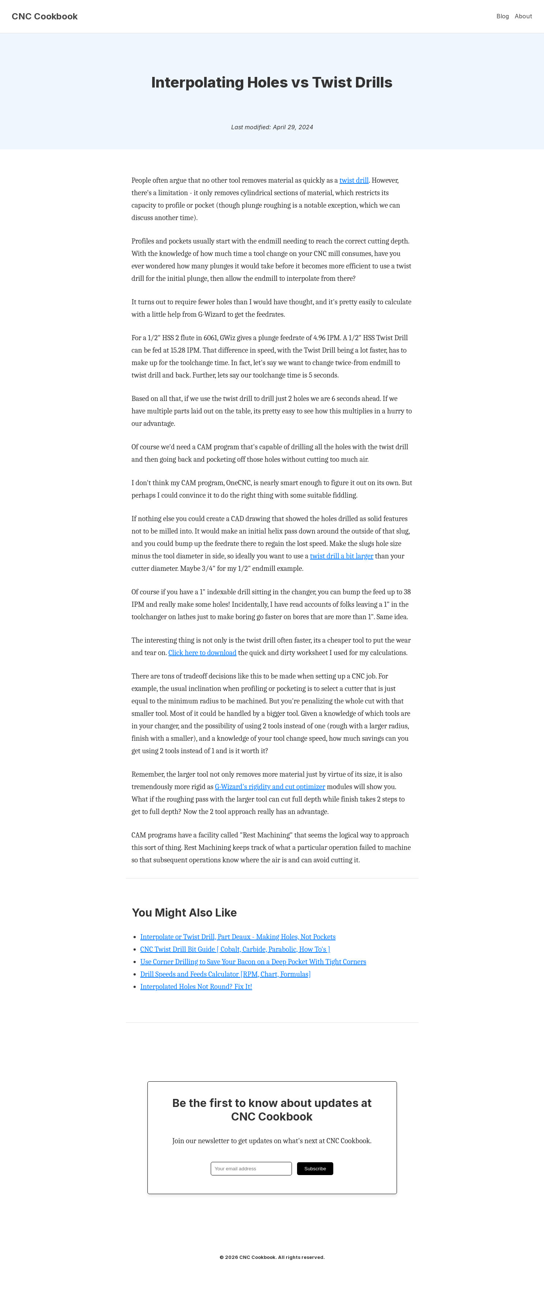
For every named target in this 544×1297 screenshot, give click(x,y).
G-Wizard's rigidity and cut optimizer (270, 787)
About (523, 16)
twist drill (354, 180)
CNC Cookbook (45, 16)
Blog (502, 16)
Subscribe (315, 1168)
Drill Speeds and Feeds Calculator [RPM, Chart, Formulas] (225, 974)
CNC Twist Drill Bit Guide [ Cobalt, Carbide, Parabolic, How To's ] (235, 949)
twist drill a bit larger (341, 556)
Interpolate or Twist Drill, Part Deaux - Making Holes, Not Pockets (238, 937)
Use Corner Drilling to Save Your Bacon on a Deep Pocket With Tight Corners (253, 962)
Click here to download (202, 652)
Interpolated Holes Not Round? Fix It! (196, 986)
